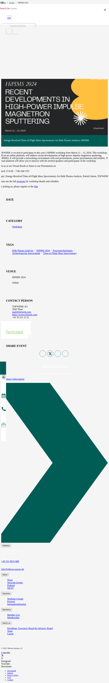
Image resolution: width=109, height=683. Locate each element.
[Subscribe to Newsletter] (3, 425)
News (10, 580)
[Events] (3, 396)
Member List (13, 615)
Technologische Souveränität (26, 253)
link (36, 186)
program (21, 181)
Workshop (17, 226)
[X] (2, 655)
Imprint (10, 673)
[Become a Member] (3, 377)
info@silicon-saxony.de (12, 569)
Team (9, 631)
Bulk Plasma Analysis (22, 250)
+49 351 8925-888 (10, 561)
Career (10, 633)
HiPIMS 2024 (43, 250)
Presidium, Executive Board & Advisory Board (30, 628)
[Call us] (3, 409)
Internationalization (16, 604)
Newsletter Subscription (12, 379)
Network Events (15, 582)
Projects (11, 601)
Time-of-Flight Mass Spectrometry (60, 253)
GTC (9, 678)
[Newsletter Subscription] (54, 463)
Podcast (11, 585)
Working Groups (15, 598)
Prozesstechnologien (63, 250)
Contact (10, 680)
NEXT (10, 588)
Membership (13, 617)
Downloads (11, 671)
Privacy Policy (13, 675)
